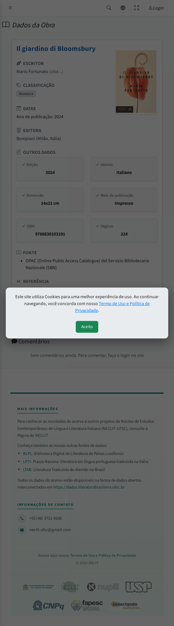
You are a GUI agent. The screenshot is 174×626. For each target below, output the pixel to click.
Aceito (87, 326)
